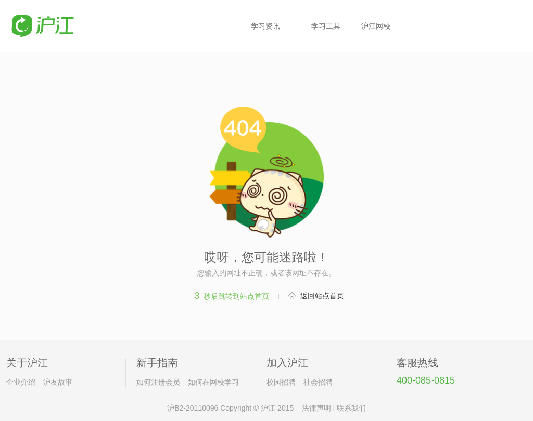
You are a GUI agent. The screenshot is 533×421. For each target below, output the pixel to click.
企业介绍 (20, 382)
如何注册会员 (158, 382)
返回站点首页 (322, 296)
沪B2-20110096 (192, 408)
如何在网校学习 (213, 382)
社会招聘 (318, 382)
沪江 (268, 408)
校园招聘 (281, 382)
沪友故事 (57, 382)
